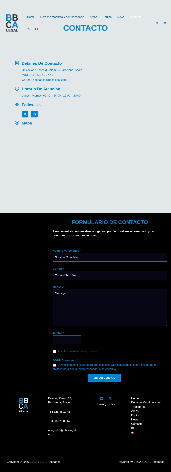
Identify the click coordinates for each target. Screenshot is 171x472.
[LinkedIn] (165, 23)
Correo (58, 268)
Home (31, 17)
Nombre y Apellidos (67, 250)
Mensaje (59, 287)
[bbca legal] (62, 166)
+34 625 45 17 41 (60, 411)
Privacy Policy (106, 404)
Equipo (107, 17)
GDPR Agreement (65, 360)
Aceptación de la (78, 351)
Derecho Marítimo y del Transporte (62, 17)
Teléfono (58, 333)
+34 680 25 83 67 (59, 421)
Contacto (135, 17)
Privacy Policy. (88, 351)
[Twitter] (157, 23)
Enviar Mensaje (104, 377)
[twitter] (110, 398)
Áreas (93, 17)
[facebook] (102, 398)
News (120, 17)
